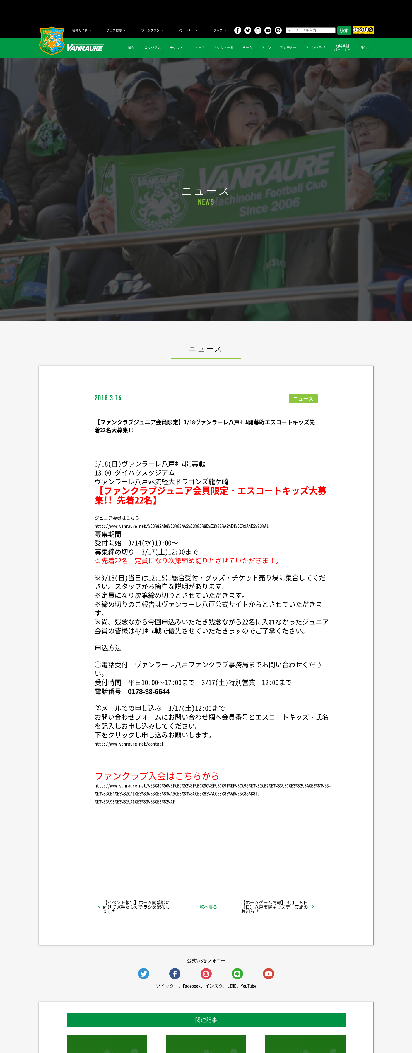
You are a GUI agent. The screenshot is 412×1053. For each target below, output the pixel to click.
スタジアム (152, 47)
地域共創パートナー (342, 48)
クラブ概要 (114, 30)
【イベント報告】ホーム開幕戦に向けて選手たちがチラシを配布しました (136, 906)
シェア (138, 864)
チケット (176, 47)
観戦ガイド (80, 30)
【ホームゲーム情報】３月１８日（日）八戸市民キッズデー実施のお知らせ (274, 906)
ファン (266, 47)
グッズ (218, 30)
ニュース (198, 47)
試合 (131, 47)
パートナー (186, 30)
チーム (247, 47)
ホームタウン (150, 30)
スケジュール (224, 47)
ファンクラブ (315, 47)
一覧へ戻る (206, 906)
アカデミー (288, 47)
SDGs (363, 47)
